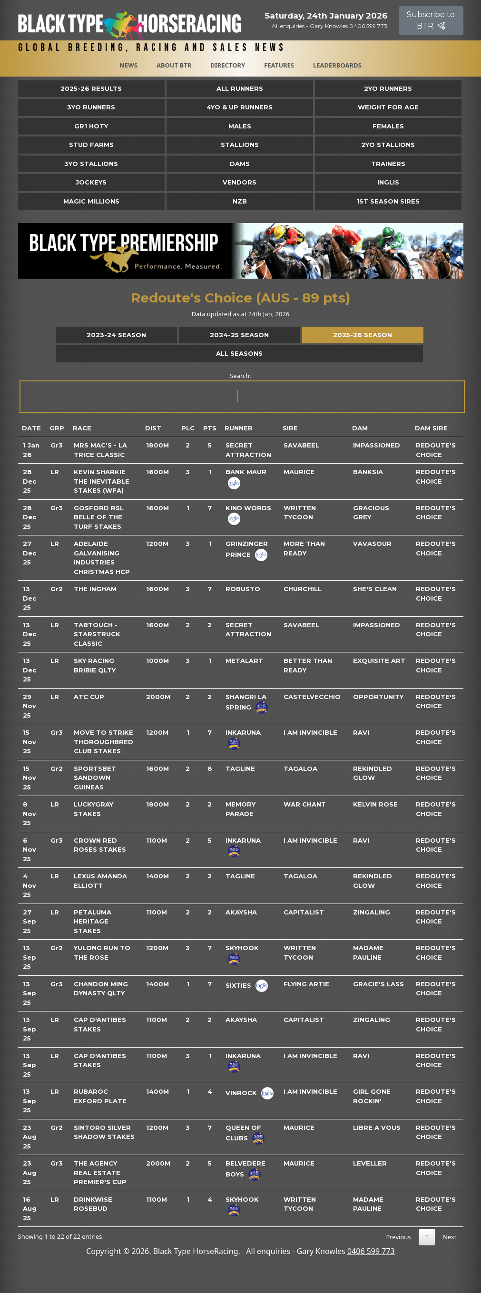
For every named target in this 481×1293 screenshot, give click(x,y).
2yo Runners (388, 88)
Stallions (240, 144)
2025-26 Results (91, 88)
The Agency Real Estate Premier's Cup (100, 1172)
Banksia (368, 472)
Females (388, 126)
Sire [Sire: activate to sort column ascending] (290, 428)
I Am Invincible (310, 732)
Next (450, 1237)
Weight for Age (388, 107)
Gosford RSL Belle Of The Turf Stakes (99, 517)
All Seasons (239, 353)
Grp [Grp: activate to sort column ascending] (56, 428)
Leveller (370, 1163)
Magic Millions (91, 201)
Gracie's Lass (378, 984)
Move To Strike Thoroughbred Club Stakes (103, 742)
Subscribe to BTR (431, 20)
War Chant (305, 804)
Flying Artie (306, 984)
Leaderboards (337, 65)
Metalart (244, 660)
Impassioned (376, 445)
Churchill (303, 589)
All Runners (239, 88)
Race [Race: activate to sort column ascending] (82, 428)
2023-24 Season (116, 335)
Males (239, 126)
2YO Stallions (388, 144)
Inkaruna (243, 732)
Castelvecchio (312, 696)
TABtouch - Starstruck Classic (97, 634)
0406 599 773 (371, 1251)
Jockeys (91, 182)
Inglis (388, 182)
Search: (241, 392)
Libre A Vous (377, 1127)
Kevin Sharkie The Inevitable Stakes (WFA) (101, 481)
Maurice (299, 472)
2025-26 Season (362, 335)
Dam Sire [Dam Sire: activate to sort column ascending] (431, 428)
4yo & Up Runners (239, 107)
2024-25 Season (239, 335)
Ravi (361, 732)
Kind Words (248, 508)
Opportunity (378, 696)
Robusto (243, 589)
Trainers (388, 163)
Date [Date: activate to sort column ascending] (31, 428)
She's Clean (375, 589)
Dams (240, 163)
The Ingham (95, 589)
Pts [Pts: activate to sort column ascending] (209, 428)
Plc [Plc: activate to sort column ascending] (188, 428)
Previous (398, 1237)
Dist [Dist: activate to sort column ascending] (153, 428)
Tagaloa (300, 768)
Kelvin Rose (375, 804)
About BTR (174, 65)
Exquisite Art (379, 660)
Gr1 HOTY (91, 126)
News (128, 65)
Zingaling (371, 912)
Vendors (239, 182)
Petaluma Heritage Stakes (92, 921)
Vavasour (372, 543)
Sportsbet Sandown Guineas (95, 778)
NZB (240, 201)
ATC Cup (89, 696)
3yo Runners (91, 107)
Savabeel (301, 445)
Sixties (238, 985)
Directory (227, 65)
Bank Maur (246, 472)
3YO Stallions (91, 163)
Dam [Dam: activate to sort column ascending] (360, 428)
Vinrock (241, 1093)
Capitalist (304, 912)
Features (279, 65)
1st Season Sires (388, 201)
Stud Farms (91, 144)
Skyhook (242, 948)
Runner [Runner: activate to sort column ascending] (239, 428)
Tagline (240, 768)
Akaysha (241, 912)
